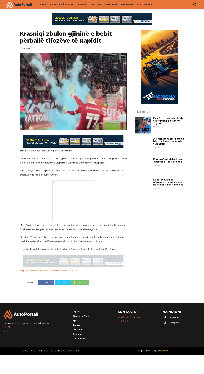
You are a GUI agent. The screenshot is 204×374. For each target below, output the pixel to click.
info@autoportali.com (130, 317)
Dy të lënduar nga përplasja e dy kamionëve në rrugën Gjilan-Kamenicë (168, 182)
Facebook (174, 317)
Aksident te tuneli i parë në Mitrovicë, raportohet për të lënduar (168, 141)
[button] (193, 5)
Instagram (174, 323)
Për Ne (7, 327)
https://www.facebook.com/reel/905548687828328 (48, 270)
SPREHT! (163, 350)
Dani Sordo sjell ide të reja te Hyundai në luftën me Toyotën (168, 121)
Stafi (5, 331)
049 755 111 (123, 321)
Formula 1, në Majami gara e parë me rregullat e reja (168, 160)
